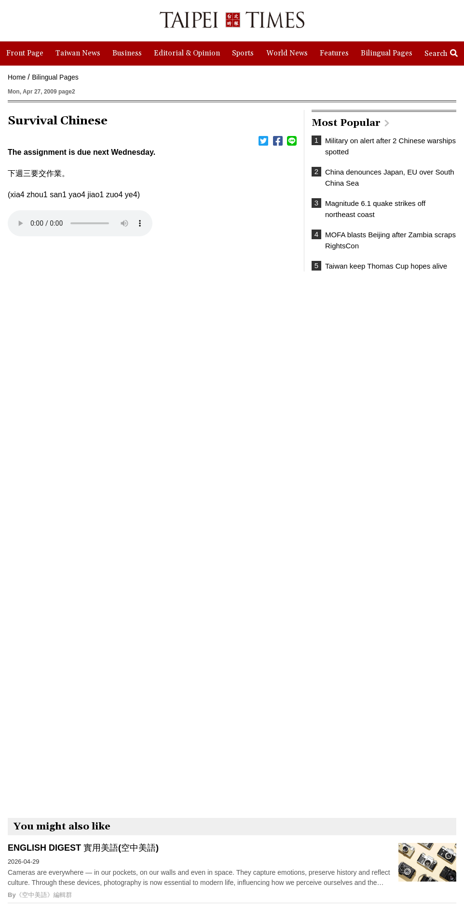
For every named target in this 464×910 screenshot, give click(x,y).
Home (17, 77)
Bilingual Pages (55, 77)
